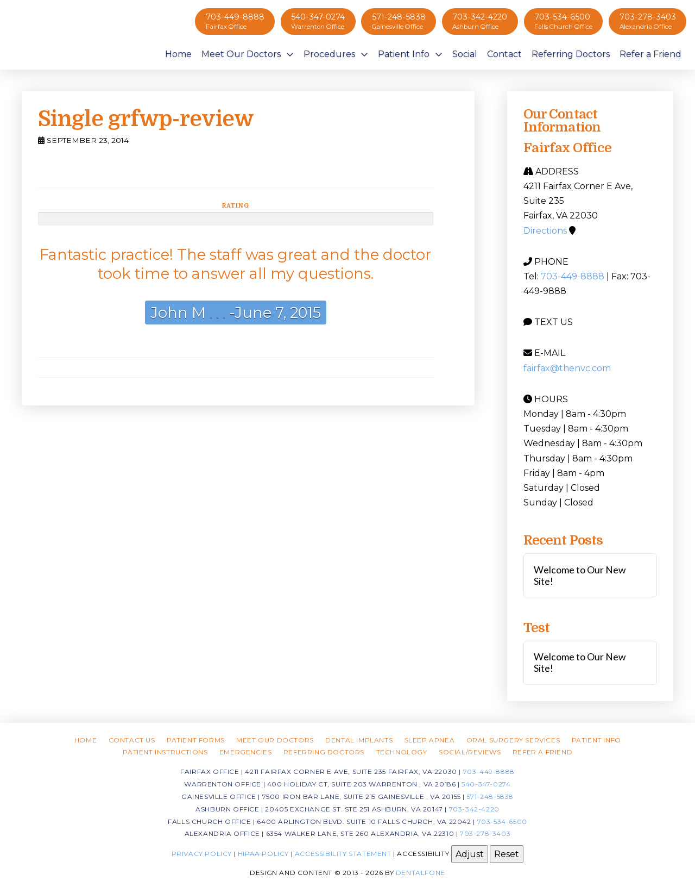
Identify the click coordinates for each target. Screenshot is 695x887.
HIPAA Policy (263, 853)
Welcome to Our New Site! (580, 575)
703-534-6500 (502, 821)
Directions (545, 231)
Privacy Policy (202, 853)
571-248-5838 (490, 796)
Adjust (470, 854)
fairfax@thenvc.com (567, 368)
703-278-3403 (485, 833)
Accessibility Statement (343, 853)
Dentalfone (420, 873)
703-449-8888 (572, 276)
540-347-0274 (486, 784)
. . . (215, 312)
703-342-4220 (474, 809)
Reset (506, 854)
